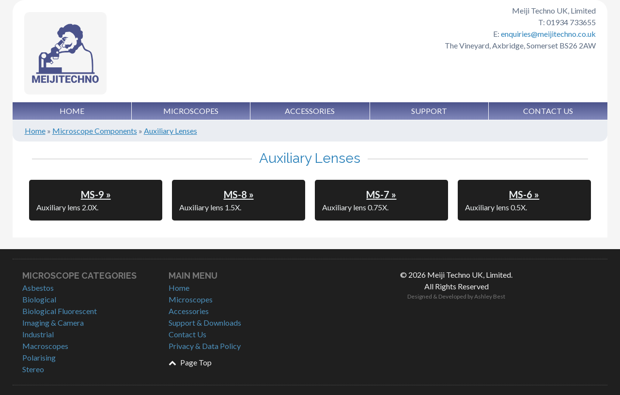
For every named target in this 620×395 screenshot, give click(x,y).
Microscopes (190, 110)
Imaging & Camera (53, 322)
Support (429, 110)
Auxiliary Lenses (170, 130)
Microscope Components (94, 130)
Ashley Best (489, 296)
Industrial (38, 334)
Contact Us (548, 110)
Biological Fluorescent (59, 311)
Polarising (39, 357)
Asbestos (38, 287)
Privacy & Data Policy (205, 345)
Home (72, 110)
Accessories (310, 110)
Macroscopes (45, 345)
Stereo (33, 369)
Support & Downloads (205, 322)
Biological (39, 299)
